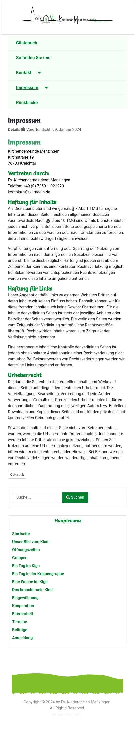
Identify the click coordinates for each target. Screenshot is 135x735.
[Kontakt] (38, 73)
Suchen (75, 497)
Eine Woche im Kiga (30, 581)
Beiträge (19, 629)
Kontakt (23, 72)
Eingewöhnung (25, 597)
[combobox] (37, 497)
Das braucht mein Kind (32, 589)
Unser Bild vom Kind (30, 541)
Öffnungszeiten (26, 549)
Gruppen (19, 557)
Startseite (21, 533)
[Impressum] (45, 88)
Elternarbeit (22, 613)
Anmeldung (22, 637)
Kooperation (23, 605)
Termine (19, 621)
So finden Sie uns (33, 57)
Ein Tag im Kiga (26, 565)
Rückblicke (27, 102)
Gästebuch (26, 42)
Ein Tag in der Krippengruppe (38, 573)
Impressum (27, 87)
